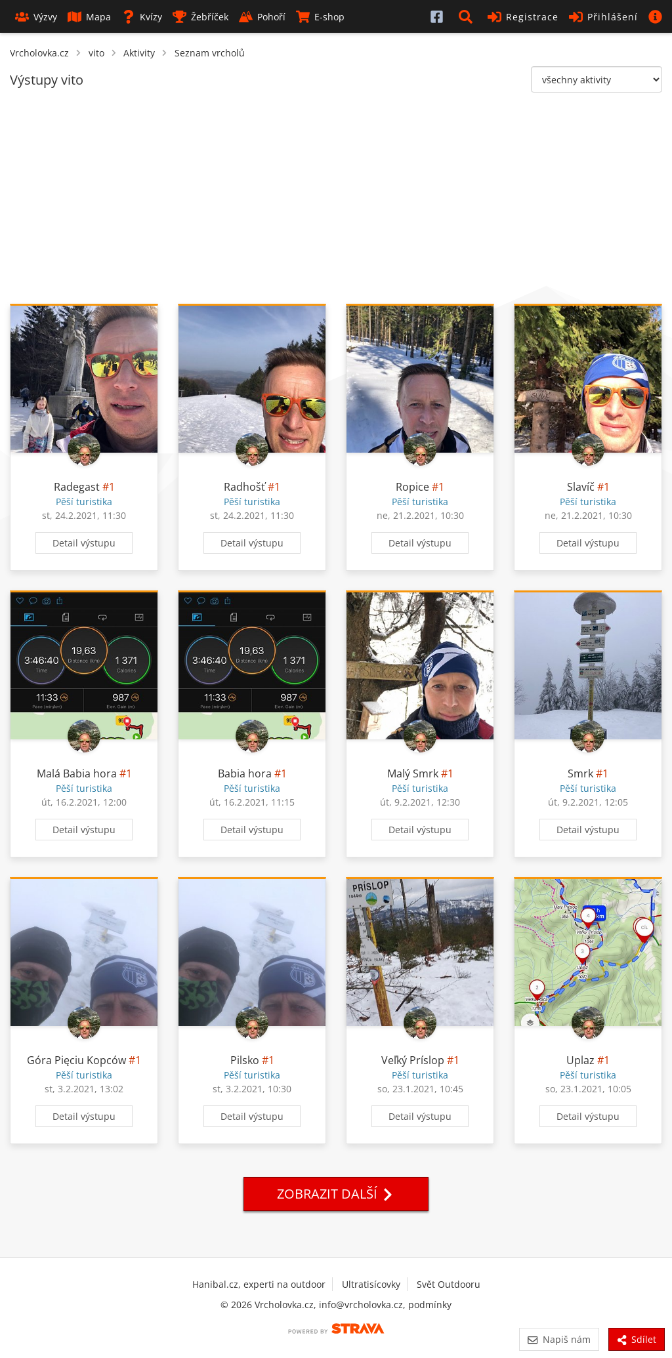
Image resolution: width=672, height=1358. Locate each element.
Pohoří (262, 17)
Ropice (412, 487)
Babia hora (245, 773)
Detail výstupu (84, 543)
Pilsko (244, 1060)
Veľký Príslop (412, 1060)
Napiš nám (559, 1339)
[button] (467, 16)
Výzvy (36, 17)
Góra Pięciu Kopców (76, 1060)
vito (96, 53)
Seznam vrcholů (210, 53)
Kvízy (141, 17)
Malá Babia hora (77, 773)
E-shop (320, 17)
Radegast (77, 487)
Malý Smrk (412, 773)
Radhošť (244, 487)
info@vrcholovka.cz (361, 1304)
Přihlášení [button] (603, 17)
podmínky (430, 1304)
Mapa (89, 17)
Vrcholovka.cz (39, 53)
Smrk (580, 773)
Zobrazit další (336, 1194)
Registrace (523, 17)
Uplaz (580, 1060)
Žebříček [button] (200, 17)
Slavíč (581, 487)
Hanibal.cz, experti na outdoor (259, 1284)
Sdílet (636, 1339)
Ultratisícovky (371, 1284)
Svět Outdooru (448, 1284)
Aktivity (139, 53)
